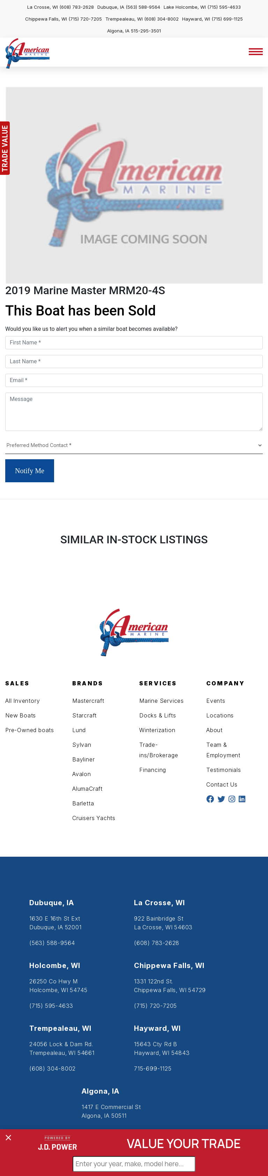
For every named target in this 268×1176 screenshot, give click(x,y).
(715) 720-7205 (85, 19)
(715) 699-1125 (227, 19)
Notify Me (29, 471)
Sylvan (81, 744)
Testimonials (223, 769)
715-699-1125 (153, 1068)
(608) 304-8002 (161, 19)
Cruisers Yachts (94, 817)
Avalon (81, 774)
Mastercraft (88, 700)
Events (215, 700)
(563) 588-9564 (143, 7)
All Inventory (22, 700)
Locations (220, 715)
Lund (79, 730)
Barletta (83, 803)
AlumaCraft (87, 788)
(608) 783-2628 (76, 7)
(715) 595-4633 (224, 7)
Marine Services (161, 700)
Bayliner (83, 759)
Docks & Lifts (157, 715)
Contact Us (222, 784)
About (214, 730)
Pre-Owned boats (29, 730)
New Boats (20, 715)
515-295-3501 (146, 31)
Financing (152, 769)
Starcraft (84, 715)
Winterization (157, 730)
